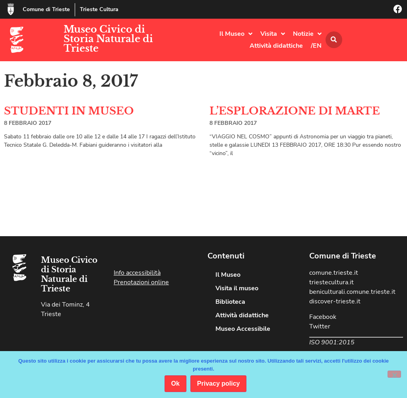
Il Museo (235, 34)
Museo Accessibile (242, 328)
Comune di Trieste (46, 9)
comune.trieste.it (333, 272)
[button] (334, 39)
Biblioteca (230, 301)
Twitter (319, 326)
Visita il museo (236, 288)
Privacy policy (218, 383)
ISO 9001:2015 (332, 342)
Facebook (322, 317)
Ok (175, 383)
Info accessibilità (137, 272)
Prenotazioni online (141, 282)
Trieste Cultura (99, 9)
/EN (316, 45)
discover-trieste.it (334, 301)
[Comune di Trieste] (11, 9)
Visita (272, 34)
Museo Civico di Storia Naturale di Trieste (108, 38)
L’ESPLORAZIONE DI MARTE (294, 111)
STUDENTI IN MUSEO (69, 111)
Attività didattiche (276, 45)
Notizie (307, 34)
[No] (394, 374)
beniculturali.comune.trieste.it (352, 291)
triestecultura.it (331, 282)
